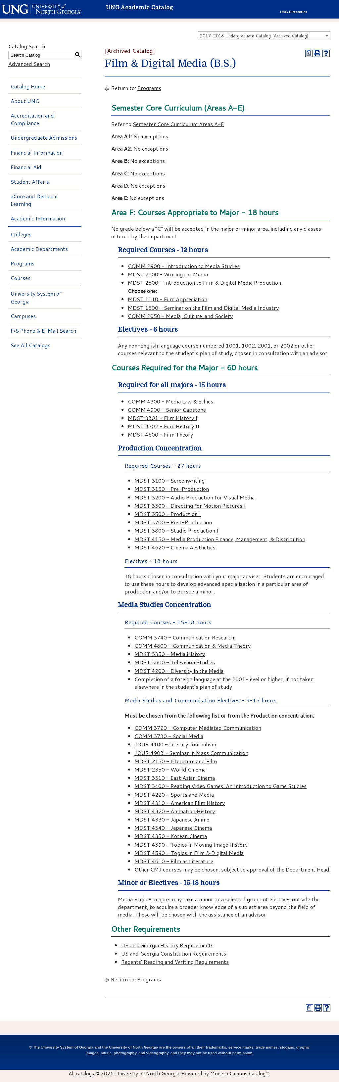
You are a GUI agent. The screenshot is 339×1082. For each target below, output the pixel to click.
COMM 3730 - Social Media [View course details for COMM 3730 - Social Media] (168, 736)
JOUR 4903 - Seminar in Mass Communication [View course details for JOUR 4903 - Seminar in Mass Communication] (191, 753)
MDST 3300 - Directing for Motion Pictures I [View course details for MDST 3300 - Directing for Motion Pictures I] (190, 505)
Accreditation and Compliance (32, 119)
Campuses (23, 316)
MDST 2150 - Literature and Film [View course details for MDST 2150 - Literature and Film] (175, 761)
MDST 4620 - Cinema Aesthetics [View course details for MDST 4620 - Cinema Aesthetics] (175, 547)
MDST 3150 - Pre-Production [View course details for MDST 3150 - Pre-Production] (171, 489)
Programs (22, 263)
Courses (20, 278)
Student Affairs (30, 181)
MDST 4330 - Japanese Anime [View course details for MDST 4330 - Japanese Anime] (171, 819)
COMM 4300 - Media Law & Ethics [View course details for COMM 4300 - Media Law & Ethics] (170, 401)
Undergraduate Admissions (44, 137)
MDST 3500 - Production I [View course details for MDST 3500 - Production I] (167, 514)
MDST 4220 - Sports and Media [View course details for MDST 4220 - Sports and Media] (174, 794)
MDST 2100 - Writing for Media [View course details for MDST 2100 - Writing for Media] (168, 274)
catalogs (85, 1073)
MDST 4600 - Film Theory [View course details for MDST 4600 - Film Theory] (160, 434)
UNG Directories (293, 12)
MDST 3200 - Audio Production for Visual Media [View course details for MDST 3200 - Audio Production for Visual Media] (194, 497)
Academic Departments (39, 249)
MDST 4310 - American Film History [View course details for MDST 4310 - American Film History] (179, 803)
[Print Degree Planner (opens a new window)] (309, 53)
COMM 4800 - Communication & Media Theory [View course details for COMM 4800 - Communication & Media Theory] (192, 645)
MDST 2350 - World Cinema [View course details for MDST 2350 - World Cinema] (170, 769)
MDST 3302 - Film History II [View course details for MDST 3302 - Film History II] (163, 426)
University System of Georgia (36, 297)
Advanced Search (29, 64)
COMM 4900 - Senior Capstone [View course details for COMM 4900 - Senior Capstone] (167, 409)
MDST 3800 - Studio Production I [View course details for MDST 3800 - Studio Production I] (176, 530)
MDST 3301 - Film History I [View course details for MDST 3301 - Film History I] (162, 418)
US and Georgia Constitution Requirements (173, 953)
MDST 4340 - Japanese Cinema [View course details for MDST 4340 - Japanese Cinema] (173, 827)
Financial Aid (26, 167)
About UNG (25, 101)
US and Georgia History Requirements (167, 945)
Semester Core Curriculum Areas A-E (178, 124)
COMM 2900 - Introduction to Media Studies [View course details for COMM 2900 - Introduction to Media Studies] (184, 266)
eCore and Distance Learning (34, 200)
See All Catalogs (30, 345)
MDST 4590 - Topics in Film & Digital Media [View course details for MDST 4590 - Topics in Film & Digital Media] (189, 853)
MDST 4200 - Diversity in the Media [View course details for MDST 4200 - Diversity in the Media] (178, 671)
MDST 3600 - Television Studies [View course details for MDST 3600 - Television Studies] (174, 662)
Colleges (21, 234)
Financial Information (37, 152)
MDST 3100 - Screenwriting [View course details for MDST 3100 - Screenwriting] (169, 480)
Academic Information (38, 218)
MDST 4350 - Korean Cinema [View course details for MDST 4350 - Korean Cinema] (170, 836)
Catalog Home (28, 86)
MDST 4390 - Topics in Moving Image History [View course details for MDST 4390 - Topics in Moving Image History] (191, 844)
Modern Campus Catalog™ (239, 1073)
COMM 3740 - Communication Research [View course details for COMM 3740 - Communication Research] (184, 637)
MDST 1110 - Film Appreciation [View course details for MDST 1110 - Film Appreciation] (167, 299)
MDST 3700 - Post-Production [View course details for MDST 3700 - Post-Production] (173, 522)
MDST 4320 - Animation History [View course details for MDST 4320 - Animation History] (174, 811)
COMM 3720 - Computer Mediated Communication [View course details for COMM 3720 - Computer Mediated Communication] (197, 727)
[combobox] (264, 35)
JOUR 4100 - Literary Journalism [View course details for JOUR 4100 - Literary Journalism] (175, 744)
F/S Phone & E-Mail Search (43, 330)
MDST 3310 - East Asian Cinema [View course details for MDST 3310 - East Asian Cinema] (174, 777)
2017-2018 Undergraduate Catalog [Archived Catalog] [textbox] (254, 36)
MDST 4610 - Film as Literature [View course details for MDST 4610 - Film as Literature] (173, 861)
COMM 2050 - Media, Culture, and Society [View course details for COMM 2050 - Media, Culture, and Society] (180, 316)
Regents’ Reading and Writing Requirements (175, 961)
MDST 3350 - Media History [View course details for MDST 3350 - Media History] (169, 654)
